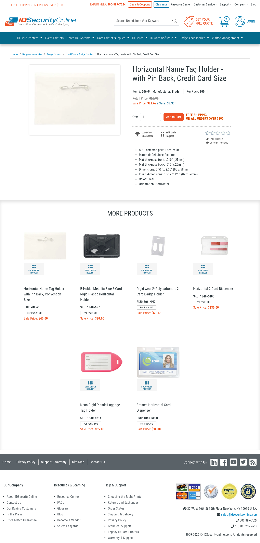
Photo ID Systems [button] (79, 38)
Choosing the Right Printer (125, 496)
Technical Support (119, 526)
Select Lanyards (67, 526)
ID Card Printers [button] (28, 38)
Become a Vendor (68, 520)
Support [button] (224, 4)
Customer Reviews (217, 142)
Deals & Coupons (140, 4)
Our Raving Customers (21, 508)
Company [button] (240, 4)
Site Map (78, 461)
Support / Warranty (53, 461)
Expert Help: (108, 4)
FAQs (60, 502)
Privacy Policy (25, 461)
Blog (253, 4)
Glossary (62, 508)
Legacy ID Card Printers (123, 531)
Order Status (116, 508)
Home (6, 461)
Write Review (214, 138)
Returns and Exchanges (123, 502)
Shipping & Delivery (120, 514)
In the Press (14, 514)
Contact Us (97, 461)
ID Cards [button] (138, 38)
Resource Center (181, 4)
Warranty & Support (120, 537)
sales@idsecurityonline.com (239, 514)
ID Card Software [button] (162, 38)
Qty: (135, 116)
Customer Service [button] (204, 4)
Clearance (162, 4)
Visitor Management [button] (226, 38)
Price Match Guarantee (22, 520)
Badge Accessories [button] (193, 38)
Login (245, 21)
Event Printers (54, 38)
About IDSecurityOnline (22, 496)
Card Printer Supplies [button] (111, 38)
